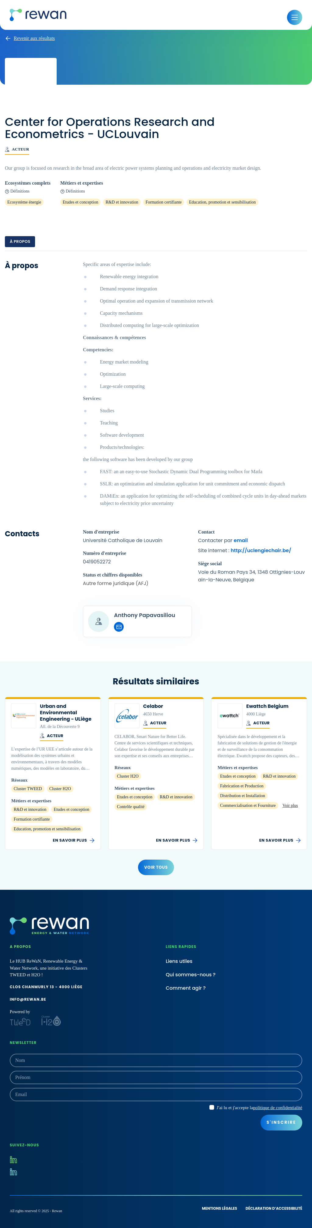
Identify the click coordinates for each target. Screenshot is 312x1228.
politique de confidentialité (277, 1107)
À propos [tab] (20, 241)
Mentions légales (219, 1208)
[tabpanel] (156, 449)
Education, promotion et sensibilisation (222, 202)
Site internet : (244, 550)
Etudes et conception (80, 202)
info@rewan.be (28, 999)
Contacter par (223, 540)
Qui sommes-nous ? (190, 974)
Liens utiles (179, 961)
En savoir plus (73, 840)
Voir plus (290, 805)
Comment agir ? (186, 988)
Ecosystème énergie (24, 202)
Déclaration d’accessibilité (274, 1208)
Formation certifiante (164, 202)
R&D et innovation (121, 202)
